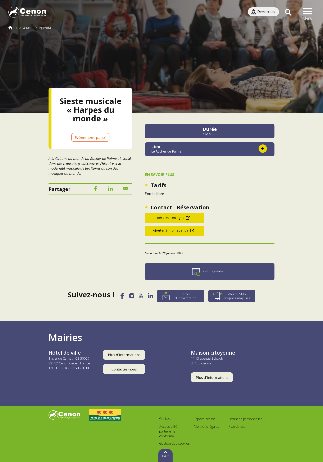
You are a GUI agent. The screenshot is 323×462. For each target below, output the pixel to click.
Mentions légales (206, 426)
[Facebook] (95, 189)
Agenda (45, 27)
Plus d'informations (124, 354)
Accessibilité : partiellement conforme (169, 431)
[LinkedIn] (110, 189)
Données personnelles (245, 419)
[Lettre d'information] (181, 296)
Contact (165, 418)
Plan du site (237, 426)
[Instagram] (131, 296)
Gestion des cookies (174, 443)
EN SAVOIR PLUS (159, 174)
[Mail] (125, 189)
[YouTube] (141, 297)
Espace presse (205, 419)
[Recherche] (288, 12)
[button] (308, 12)
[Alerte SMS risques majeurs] (232, 296)
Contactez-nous (124, 369)
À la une (25, 27)
